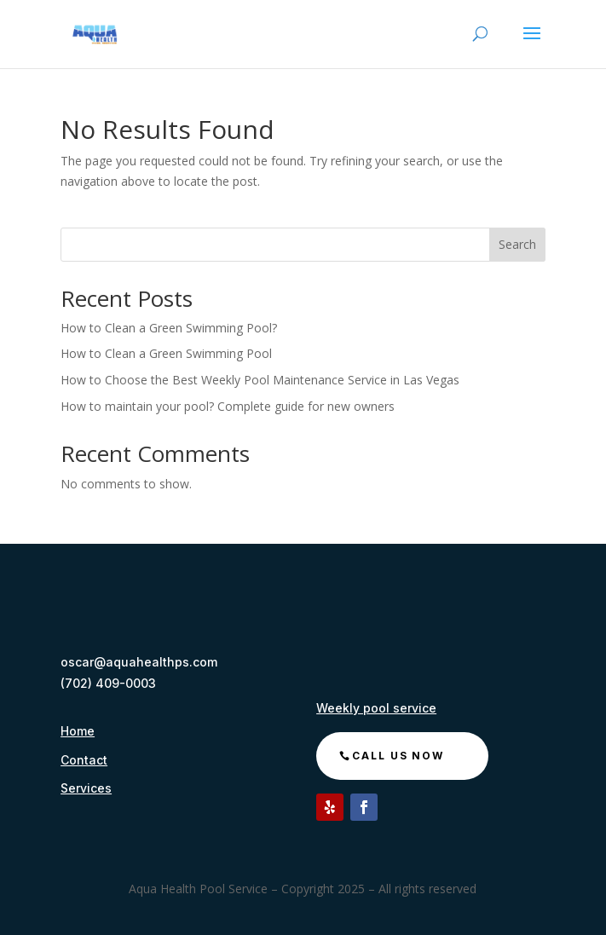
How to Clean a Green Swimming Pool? (169, 328)
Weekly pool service (376, 708)
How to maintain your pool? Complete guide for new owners (228, 406)
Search (517, 244)
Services (86, 788)
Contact (84, 760)
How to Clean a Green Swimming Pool (168, 353)
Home (78, 731)
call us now (398, 755)
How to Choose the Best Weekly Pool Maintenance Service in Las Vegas (260, 380)
